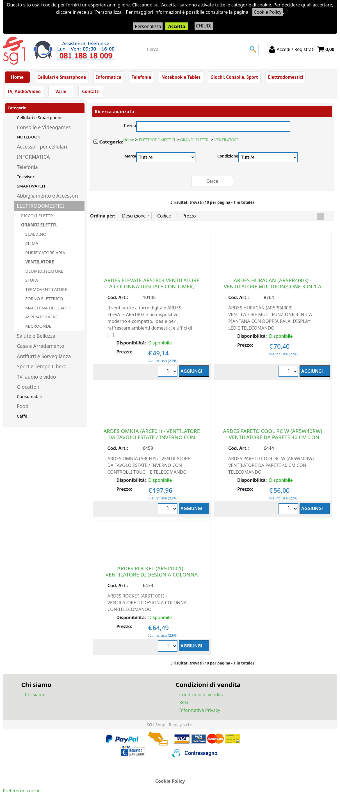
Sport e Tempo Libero (42, 366)
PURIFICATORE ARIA (45, 252)
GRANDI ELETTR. (39, 225)
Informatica (108, 77)
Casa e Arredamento (40, 345)
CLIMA (31, 243)
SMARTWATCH (31, 186)
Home (17, 77)
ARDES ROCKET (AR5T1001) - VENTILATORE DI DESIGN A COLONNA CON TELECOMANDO (152, 574)
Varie (60, 91)
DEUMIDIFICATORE (44, 271)
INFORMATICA (33, 156)
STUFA (31, 280)
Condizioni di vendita (201, 694)
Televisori (26, 176)
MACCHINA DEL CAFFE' (48, 308)
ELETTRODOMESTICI (40, 205)
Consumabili (29, 396)
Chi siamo (35, 694)
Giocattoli (28, 386)
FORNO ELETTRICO (44, 298)
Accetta (176, 26)
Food (22, 406)
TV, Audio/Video (24, 91)
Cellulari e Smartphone (61, 77)
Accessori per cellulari (42, 146)
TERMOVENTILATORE (46, 289)
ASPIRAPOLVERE (41, 317)
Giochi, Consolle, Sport (234, 77)
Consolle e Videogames (44, 127)
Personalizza (148, 26)
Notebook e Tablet (180, 77)
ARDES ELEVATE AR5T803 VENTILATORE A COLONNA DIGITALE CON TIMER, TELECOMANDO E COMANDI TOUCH (151, 286)
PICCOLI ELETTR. (37, 215)
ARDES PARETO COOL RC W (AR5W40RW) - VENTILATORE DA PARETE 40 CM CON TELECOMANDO (272, 437)
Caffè (22, 416)
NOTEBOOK (28, 137)
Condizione (227, 156)
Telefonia (141, 77)
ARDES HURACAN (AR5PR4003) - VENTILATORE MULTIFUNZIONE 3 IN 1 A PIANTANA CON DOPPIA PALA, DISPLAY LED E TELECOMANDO (272, 289)
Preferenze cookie (21, 791)
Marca (130, 156)
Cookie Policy (268, 12)
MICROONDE (38, 326)
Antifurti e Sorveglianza (44, 356)
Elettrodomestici (285, 77)
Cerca (130, 124)
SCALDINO (35, 234)
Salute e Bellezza (36, 335)
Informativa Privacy (199, 710)
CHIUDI (204, 26)
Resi (183, 702)
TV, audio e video (36, 376)
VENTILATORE (39, 262)
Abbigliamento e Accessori (47, 195)
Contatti (91, 91)
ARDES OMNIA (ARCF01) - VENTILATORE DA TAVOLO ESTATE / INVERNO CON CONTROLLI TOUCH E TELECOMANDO (151, 437)
